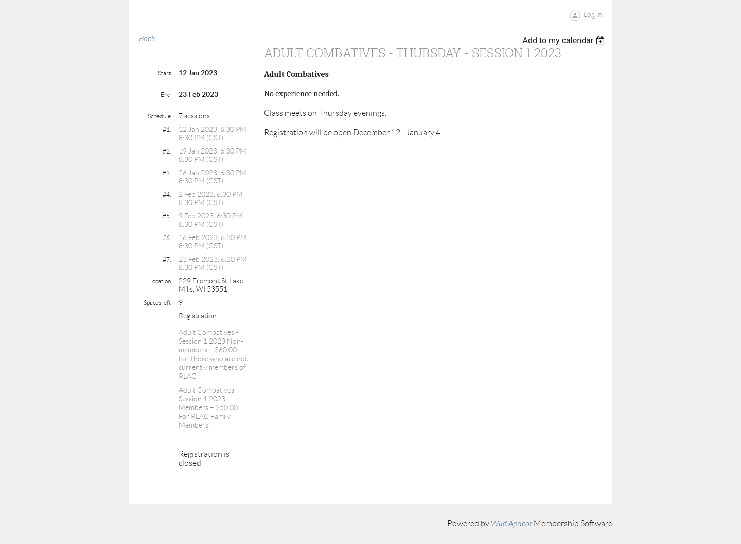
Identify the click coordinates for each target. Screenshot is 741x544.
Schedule (159, 116)
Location (160, 281)
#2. (167, 151)
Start (164, 73)
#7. (167, 259)
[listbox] (564, 40)
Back (147, 38)
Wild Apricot (511, 524)
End (166, 94)
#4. (167, 194)
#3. (167, 172)
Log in (593, 14)
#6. (167, 237)
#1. (167, 129)
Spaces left (157, 302)
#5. (167, 216)
